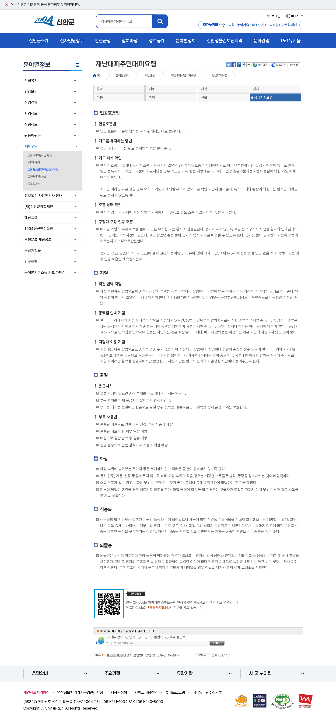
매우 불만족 (177, 637)
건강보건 (31, 91)
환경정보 (31, 113)
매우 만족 (116, 637)
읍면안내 (59, 673)
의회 (231, 25)
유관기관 (204, 673)
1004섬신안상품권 (38, 228)
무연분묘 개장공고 (38, 239)
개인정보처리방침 (36, 692)
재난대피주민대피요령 (43, 170)
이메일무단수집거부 (207, 692)
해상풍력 (31, 217)
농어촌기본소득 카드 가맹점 (45, 272)
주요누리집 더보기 (299, 25)
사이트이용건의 (146, 692)
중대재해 (34, 184)
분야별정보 (122, 75)
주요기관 (132, 673)
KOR (294, 16)
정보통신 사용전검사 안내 (43, 196)
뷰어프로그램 (175, 692)
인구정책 (31, 261)
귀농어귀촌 (32, 135)
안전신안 (34, 163)
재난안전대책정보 (40, 156)
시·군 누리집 (276, 673)
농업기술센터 (246, 25)
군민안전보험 (37, 177)
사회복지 (31, 80)
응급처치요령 (219, 75)
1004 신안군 (54, 21)
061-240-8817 (168, 655)
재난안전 (31, 146)
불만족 (158, 637)
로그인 (272, 16)
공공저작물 (32, 250)
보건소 (262, 25)
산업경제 (31, 102)
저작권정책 (119, 692)
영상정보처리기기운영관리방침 (80, 692)
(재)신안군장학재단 (38, 206)
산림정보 (31, 124)
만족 (132, 637)
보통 (145, 637)
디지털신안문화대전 (283, 25)
